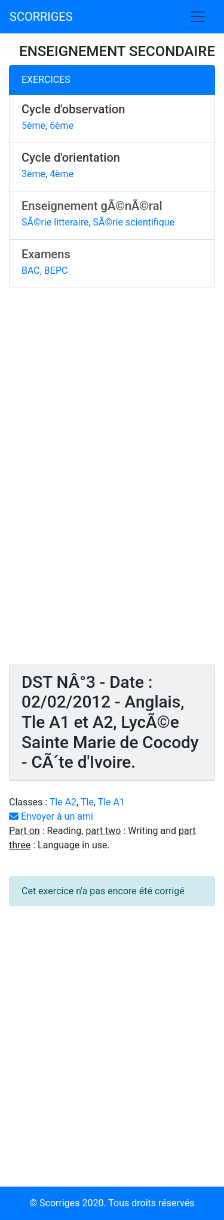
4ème (61, 174)
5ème (33, 125)
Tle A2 (63, 802)
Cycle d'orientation (71, 157)
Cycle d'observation (73, 109)
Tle (87, 802)
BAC (31, 270)
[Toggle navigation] (197, 17)
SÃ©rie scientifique (134, 222)
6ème (61, 125)
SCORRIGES (41, 17)
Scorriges (59, 1203)
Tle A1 (111, 802)
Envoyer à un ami (51, 816)
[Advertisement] (112, 481)
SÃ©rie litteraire (55, 222)
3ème (33, 174)
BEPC (56, 270)
